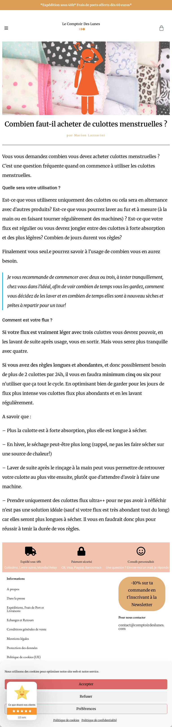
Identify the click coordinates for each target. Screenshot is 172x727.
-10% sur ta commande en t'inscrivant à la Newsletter (142, 594)
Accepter (86, 684)
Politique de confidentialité (99, 720)
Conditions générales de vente (26, 635)
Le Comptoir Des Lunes (81, 24)
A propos (13, 590)
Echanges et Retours (20, 625)
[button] (6, 28)
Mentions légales (18, 646)
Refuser (86, 696)
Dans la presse (16, 600)
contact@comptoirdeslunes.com (141, 627)
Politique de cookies (66, 720)
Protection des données (22, 656)
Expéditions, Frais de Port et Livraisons (25, 612)
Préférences (86, 709)
